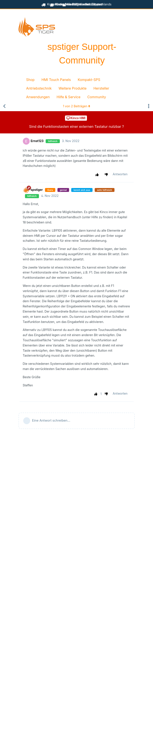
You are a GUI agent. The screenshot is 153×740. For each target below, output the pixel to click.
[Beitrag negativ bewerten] (107, 174)
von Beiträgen (76, 106)
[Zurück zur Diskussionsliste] (4, 106)
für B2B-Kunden (76, 4)
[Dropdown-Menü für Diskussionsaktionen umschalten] (148, 106)
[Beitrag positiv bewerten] (98, 174)
